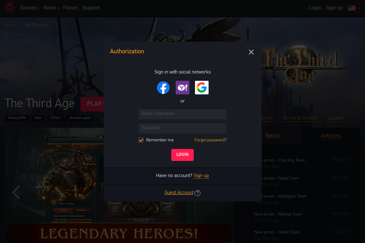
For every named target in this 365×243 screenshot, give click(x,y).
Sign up (201, 175)
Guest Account (179, 192)
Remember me (182, 140)
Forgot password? (211, 140)
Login (182, 154)
